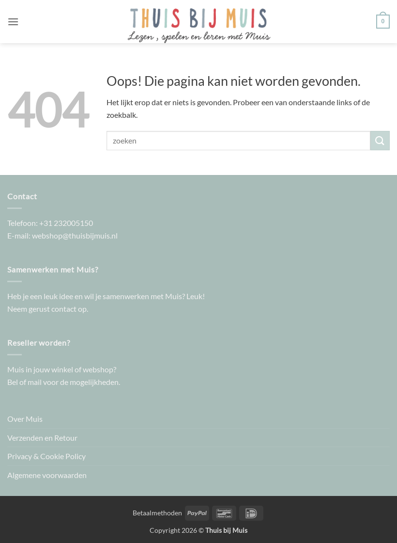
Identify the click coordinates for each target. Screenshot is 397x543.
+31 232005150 (66, 222)
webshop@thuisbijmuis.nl (75, 235)
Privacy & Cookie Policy (46, 456)
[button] (13, 21)
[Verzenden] (380, 140)
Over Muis (25, 418)
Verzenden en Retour (42, 437)
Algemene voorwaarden (47, 474)
